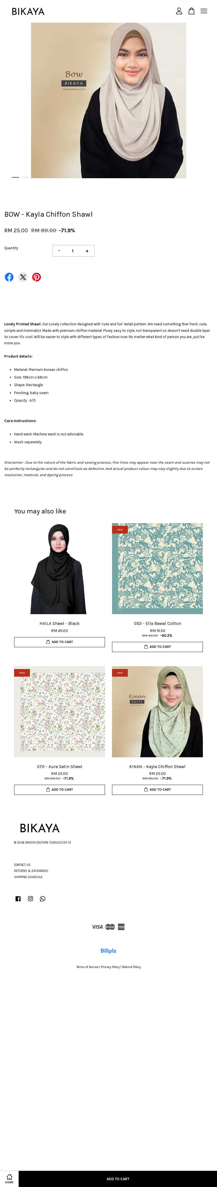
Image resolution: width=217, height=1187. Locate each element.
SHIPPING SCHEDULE (28, 877)
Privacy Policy (110, 967)
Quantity (11, 248)
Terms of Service (87, 967)
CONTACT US (22, 865)
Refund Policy (131, 967)
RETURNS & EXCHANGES (31, 871)
